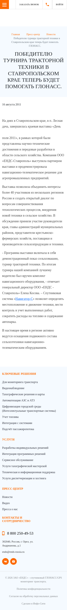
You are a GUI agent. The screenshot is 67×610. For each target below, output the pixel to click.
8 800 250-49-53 (20, 533)
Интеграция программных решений (23, 453)
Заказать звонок (29, 4)
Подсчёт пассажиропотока (18, 429)
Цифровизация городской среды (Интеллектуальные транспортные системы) (29, 408)
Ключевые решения (19, 373)
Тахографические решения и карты (23, 394)
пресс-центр (12, 488)
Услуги (8, 439)
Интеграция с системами (17, 423)
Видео (6, 503)
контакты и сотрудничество (16, 519)
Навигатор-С (24, 299)
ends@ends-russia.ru (13, 551)
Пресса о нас (10, 509)
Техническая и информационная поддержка (28, 472)
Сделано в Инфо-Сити (33, 603)
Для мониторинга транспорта (20, 382)
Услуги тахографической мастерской (24, 466)
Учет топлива (10, 416)
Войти (59, 4)
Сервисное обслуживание (17, 459)
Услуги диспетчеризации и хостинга (24, 478)
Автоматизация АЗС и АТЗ (18, 400)
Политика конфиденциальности (33, 589)
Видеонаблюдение (13, 388)
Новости (7, 496)
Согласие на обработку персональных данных (33, 596)
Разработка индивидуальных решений (25, 447)
